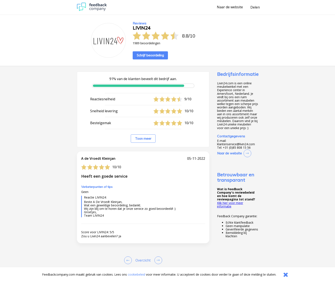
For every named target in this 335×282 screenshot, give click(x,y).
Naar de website (230, 7)
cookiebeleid (136, 274)
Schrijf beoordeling (150, 55)
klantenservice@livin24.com (236, 144)
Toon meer (143, 139)
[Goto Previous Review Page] (129, 260)
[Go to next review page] (157, 260)
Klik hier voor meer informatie (230, 204)
